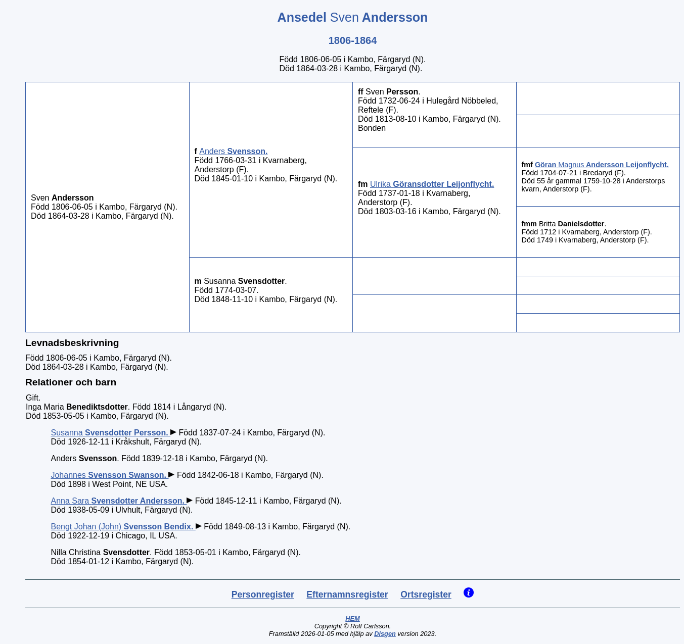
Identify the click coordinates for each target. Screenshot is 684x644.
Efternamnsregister (347, 594)
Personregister (263, 594)
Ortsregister (425, 594)
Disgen (385, 633)
